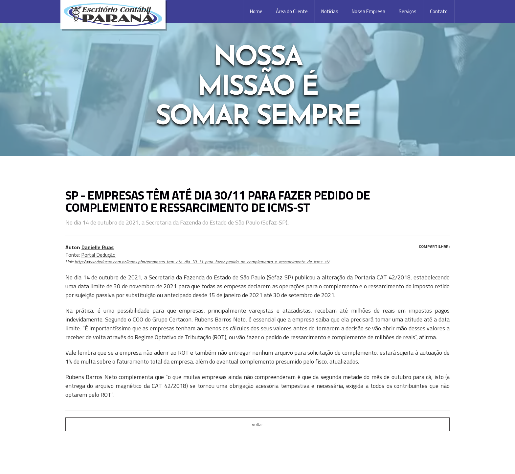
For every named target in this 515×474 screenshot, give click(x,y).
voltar (257, 424)
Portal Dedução (98, 255)
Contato (439, 11)
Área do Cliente (292, 11)
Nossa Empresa (368, 11)
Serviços (407, 11)
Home (256, 11)
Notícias (329, 11)
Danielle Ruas (97, 247)
